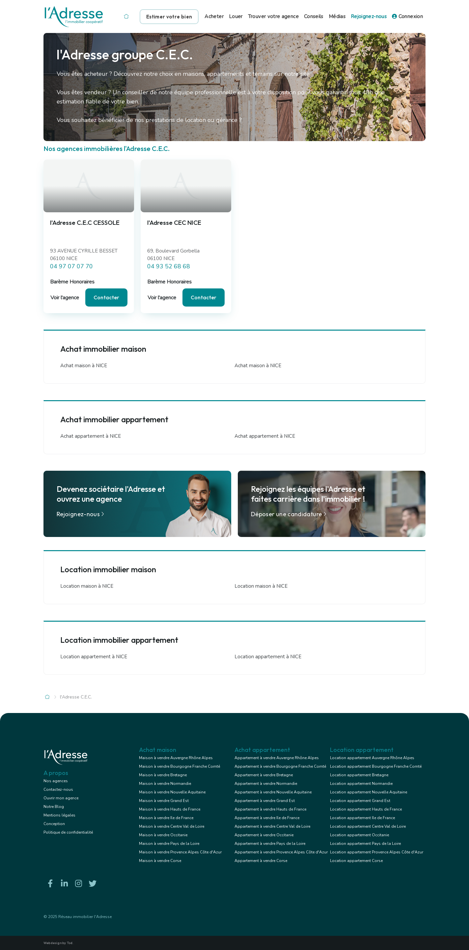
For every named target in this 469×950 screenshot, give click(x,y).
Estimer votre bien (169, 17)
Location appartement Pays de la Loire (365, 843)
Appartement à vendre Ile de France (266, 817)
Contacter (106, 297)
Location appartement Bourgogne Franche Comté (376, 766)
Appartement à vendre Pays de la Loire (269, 843)
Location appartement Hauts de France (366, 809)
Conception (54, 823)
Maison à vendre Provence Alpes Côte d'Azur (180, 852)
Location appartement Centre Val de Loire (368, 826)
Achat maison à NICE (83, 365)
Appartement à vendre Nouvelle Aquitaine (273, 792)
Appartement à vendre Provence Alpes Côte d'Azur (281, 852)
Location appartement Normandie (361, 783)
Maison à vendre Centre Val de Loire (171, 826)
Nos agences (55, 781)
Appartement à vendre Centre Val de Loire (272, 826)
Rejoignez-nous (369, 16)
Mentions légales (59, 815)
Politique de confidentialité (68, 832)
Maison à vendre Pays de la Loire (169, 843)
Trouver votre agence (273, 16)
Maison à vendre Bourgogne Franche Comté (179, 766)
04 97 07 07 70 (71, 266)
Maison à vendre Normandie (165, 783)
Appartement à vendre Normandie (265, 783)
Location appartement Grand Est (360, 800)
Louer (236, 16)
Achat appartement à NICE (90, 436)
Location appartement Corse (356, 860)
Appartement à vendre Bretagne (263, 775)
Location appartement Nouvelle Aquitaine (368, 792)
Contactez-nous (58, 789)
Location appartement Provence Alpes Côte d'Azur (376, 852)
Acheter (214, 16)
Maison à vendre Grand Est (164, 800)
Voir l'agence (64, 297)
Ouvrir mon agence (60, 798)
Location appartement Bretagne (359, 775)
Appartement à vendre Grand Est (264, 800)
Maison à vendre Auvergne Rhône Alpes (176, 757)
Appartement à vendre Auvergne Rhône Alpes (276, 757)
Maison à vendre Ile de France (166, 817)
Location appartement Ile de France (362, 817)
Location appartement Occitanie (359, 835)
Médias (337, 16)
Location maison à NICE (86, 586)
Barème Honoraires (72, 281)
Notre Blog (53, 806)
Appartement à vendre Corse (260, 860)
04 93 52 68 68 (168, 266)
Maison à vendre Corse (160, 860)
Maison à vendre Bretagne (163, 775)
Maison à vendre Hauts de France (169, 809)
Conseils (313, 16)
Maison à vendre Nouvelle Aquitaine (172, 792)
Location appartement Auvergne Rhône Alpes (372, 757)
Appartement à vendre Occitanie (263, 835)
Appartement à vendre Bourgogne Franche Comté (280, 766)
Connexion (407, 16)
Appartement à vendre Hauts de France (270, 809)
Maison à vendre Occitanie (163, 835)
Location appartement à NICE (93, 656)
